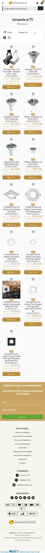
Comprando (22, 459)
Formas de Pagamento (22, 440)
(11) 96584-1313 (22, 480)
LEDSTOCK (22, 448)
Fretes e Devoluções (22, 444)
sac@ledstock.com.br (22, 484)
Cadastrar (22, 417)
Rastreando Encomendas (22, 436)
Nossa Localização (23, 432)
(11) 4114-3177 (22, 475)
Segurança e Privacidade (22, 451)
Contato (22, 463)
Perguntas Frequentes (22, 455)
